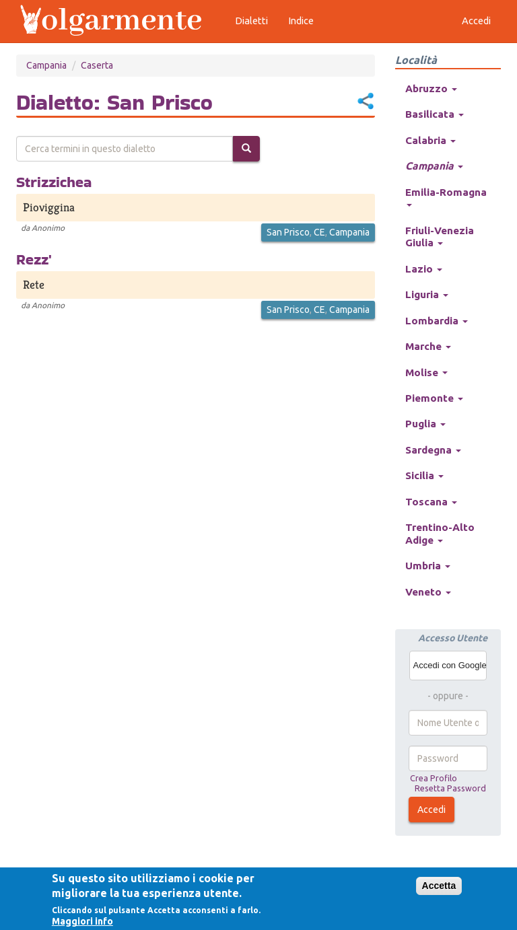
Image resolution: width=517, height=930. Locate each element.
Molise (426, 372)
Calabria (430, 140)
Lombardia (436, 320)
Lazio (423, 269)
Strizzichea (54, 181)
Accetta (439, 885)
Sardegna (433, 450)
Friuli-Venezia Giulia (439, 236)
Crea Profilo (433, 778)
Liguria (426, 294)
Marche (428, 346)
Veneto (428, 592)
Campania (46, 65)
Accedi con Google (450, 665)
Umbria (427, 565)
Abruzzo (431, 88)
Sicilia (424, 475)
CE (319, 232)
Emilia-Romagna (446, 196)
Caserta (97, 65)
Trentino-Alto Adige (440, 533)
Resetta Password (450, 788)
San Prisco (288, 232)
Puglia (425, 423)
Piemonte (434, 398)
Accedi (431, 809)
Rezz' (34, 259)
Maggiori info (82, 921)
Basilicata (434, 114)
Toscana (431, 501)
